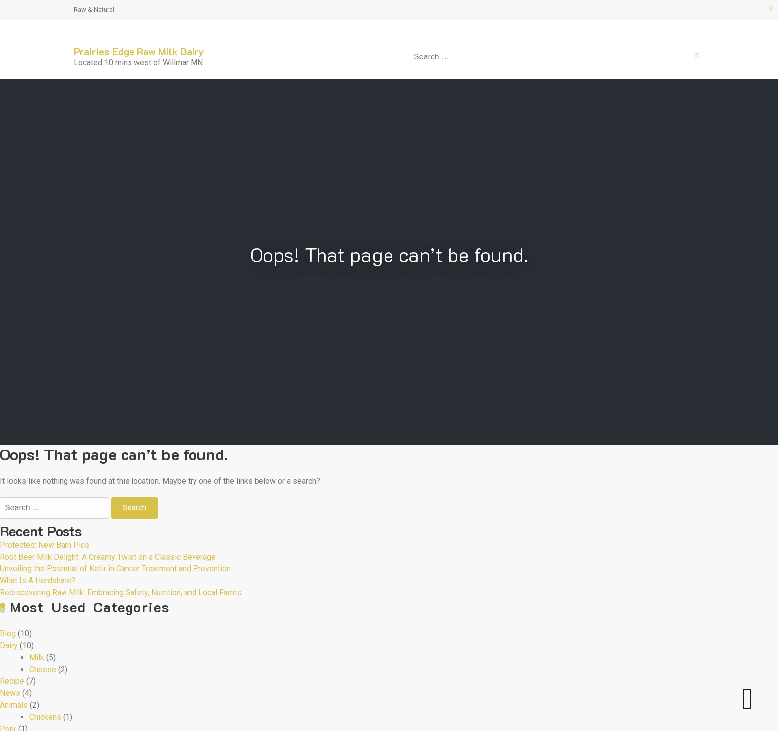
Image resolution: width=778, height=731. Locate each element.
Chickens (45, 717)
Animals (14, 705)
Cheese (42, 669)
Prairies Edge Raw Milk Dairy (139, 51)
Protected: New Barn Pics (44, 545)
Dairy (9, 645)
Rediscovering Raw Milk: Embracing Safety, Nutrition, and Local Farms (120, 592)
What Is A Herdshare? (37, 580)
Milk (36, 657)
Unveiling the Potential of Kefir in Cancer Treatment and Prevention (115, 568)
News (10, 693)
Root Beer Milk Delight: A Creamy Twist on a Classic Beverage (108, 557)
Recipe (12, 681)
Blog (8, 633)
